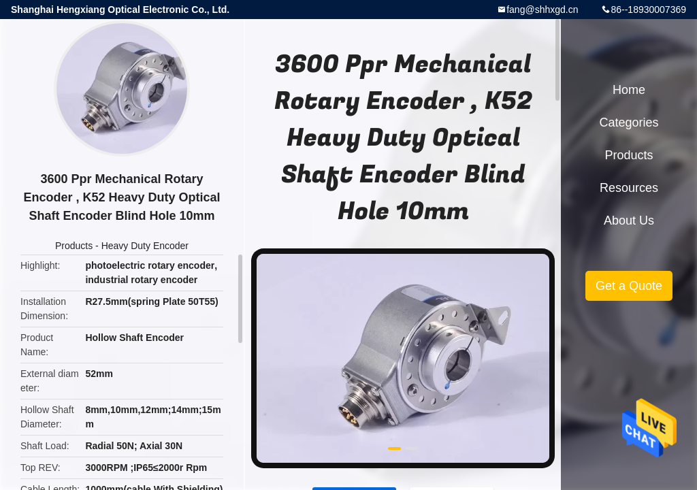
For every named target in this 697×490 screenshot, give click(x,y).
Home (629, 90)
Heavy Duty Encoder (145, 245)
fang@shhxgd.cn (542, 9)
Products (74, 245)
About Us (629, 220)
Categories (628, 122)
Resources (629, 188)
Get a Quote (629, 286)
